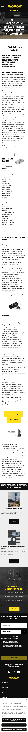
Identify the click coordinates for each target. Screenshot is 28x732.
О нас (3, 692)
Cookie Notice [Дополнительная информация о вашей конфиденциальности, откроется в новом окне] (17, 715)
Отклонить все (14, 725)
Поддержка (6, 687)
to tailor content (15, 636)
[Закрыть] (26, 700)
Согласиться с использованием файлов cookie (14, 729)
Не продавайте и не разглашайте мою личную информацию (14, 720)
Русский (3, 2)
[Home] (14, 6)
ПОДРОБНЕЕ (14, 608)
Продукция (6, 683)
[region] (14, 715)
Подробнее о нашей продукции (13, 414)
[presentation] (13, 652)
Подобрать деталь (14, 10)
